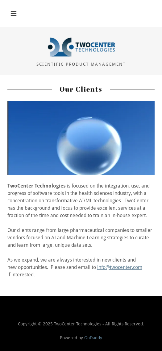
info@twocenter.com (119, 267)
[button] (13, 13)
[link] (81, 47)
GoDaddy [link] (93, 337)
